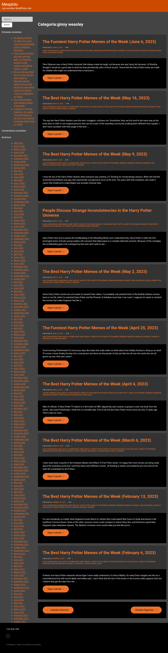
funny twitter (85, 224)
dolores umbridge (50, 393)
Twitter (74, 226)
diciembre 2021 (21, 303)
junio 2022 (18, 285)
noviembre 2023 (21, 232)
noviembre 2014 (21, 507)
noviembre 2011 (21, 618)
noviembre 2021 (21, 307)
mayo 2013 (19, 563)
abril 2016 (18, 455)
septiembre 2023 (21, 239)
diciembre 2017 (21, 408)
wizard (60, 52)
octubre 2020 (20, 347)
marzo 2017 (19, 421)
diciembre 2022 (21, 266)
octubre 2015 (20, 473)
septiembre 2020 (21, 350)
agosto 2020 (19, 353)
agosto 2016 (19, 442)
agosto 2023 (19, 242)
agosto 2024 (19, 205)
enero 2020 (19, 374)
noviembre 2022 (21, 270)
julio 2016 (18, 445)
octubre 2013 (20, 547)
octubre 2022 (20, 273)
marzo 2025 (19, 183)
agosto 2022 (19, 279)
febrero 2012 (19, 609)
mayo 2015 (19, 489)
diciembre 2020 (21, 341)
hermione (97, 50)
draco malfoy (63, 107)
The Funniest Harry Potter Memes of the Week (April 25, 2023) (100, 327)
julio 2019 (18, 393)
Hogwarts (121, 50)
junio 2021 (18, 322)
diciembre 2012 (21, 578)
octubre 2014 (20, 510)
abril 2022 (18, 291)
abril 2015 (18, 492)
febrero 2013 (19, 572)
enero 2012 (19, 612)
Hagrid (62, 50)
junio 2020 (18, 359)
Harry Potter (71, 50)
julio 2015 (18, 482)
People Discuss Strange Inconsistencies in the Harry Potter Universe (97, 213)
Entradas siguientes (144, 610)
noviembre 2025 (21, 158)
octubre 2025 (20, 161)
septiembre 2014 (21, 513)
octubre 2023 (20, 236)
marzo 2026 (19, 146)
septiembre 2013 (21, 550)
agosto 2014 (19, 516)
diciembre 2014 (21, 504)
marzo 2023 (19, 257)
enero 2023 (19, 263)
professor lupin (65, 395)
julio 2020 (18, 356)
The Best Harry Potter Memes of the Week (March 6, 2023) (97, 440)
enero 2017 (19, 427)
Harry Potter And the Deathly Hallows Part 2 (110, 393)
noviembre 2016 (21, 433)
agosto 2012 (19, 591)
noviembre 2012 (21, 581)
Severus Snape (155, 50)
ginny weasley (53, 50)
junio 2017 (18, 415)
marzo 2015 (19, 495)
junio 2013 (18, 560)
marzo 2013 (19, 569)
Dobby (45, 50)
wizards (91, 507)
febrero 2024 (19, 223)
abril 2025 (18, 180)
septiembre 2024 (21, 202)
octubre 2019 (20, 384)
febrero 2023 (19, 260)
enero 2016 (19, 464)
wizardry (80, 165)
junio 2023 (18, 248)
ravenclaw (47, 226)
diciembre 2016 (21, 430)
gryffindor (107, 224)
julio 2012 (18, 594)
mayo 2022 (19, 288)
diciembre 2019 (21, 378)
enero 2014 (19, 538)
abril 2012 (18, 603)
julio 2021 (18, 319)
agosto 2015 (19, 479)
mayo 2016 (19, 452)
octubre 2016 (20, 436)
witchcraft (71, 165)
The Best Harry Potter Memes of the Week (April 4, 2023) (95, 384)
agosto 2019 (19, 390)
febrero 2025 (19, 186)
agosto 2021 (19, 316)
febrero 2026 (19, 149)
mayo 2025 (19, 177)
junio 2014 (18, 523)
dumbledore (74, 107)
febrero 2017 (19, 424)
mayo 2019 (19, 396)
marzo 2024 (19, 220)
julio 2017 (18, 411)
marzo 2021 (19, 331)
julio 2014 (18, 520)
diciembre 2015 (21, 467)
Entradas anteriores (60, 610)
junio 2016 (18, 449)
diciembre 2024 (21, 192)
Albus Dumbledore (50, 107)
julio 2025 (18, 171)
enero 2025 (19, 189)
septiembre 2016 (21, 439)
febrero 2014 (19, 535)
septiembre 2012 (21, 587)
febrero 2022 (19, 297)
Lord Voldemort (132, 50)
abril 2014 (18, 529)
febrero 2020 (19, 371)
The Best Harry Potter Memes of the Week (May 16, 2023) (96, 98)
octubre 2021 (20, 310)
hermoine (138, 336)
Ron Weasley (144, 50)
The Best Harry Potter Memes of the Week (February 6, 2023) (99, 552)
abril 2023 (18, 254)
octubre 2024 (20, 199)
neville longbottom (153, 280)
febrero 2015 (19, 498)
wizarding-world (84, 226)
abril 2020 (18, 365)
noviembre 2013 (21, 544)
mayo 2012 (19, 600)
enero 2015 (19, 501)
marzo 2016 (19, 458)
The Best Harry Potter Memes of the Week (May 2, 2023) (95, 271)
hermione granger (109, 50)
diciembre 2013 (21, 541)
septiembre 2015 (21, 476)
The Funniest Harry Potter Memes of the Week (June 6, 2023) (99, 41)
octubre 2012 (20, 584)
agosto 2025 (19, 168)
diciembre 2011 (21, 615)
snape (45, 52)
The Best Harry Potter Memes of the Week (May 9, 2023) (95, 154)
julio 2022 (18, 282)
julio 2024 (18, 208)
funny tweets (73, 224)
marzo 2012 (19, 606)
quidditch (155, 336)
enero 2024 (19, 226)
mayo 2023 (19, 251)
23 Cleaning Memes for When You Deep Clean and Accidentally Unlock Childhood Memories (24, 44)
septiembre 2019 (21, 387)
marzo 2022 (19, 294)
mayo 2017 (19, 418)
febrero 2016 (19, 461)
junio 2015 (18, 486)
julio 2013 (18, 557)
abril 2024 (18, 217)
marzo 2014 (19, 532)
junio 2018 (18, 405)
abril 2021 (18, 328)
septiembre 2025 (21, 165)
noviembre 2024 (21, 195)
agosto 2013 (19, 553)
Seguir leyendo (58, 77)
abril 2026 (18, 143)
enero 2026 (19, 152)
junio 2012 (18, 597)
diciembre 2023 (21, 229)
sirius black (87, 395)
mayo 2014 (19, 526)
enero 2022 (19, 300)
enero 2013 (19, 575)
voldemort (52, 52)
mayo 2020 (19, 362)
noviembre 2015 (21, 470)
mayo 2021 (19, 325)
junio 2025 (18, 174)
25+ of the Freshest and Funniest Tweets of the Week (23, 102)
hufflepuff (153, 224)
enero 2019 (19, 399)
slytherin (66, 226)
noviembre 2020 (21, 344)
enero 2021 (19, 337)
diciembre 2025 (21, 155)
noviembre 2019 (21, 381)
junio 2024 (18, 211)
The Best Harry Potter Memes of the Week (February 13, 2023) (100, 496)
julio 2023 (18, 245)
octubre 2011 (20, 621)
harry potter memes (85, 50)
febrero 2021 (19, 334)
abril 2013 (18, 566)
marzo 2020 (19, 368)
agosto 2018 (19, 402)
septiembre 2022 (21, 276)
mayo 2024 (19, 214)
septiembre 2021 (21, 313)
